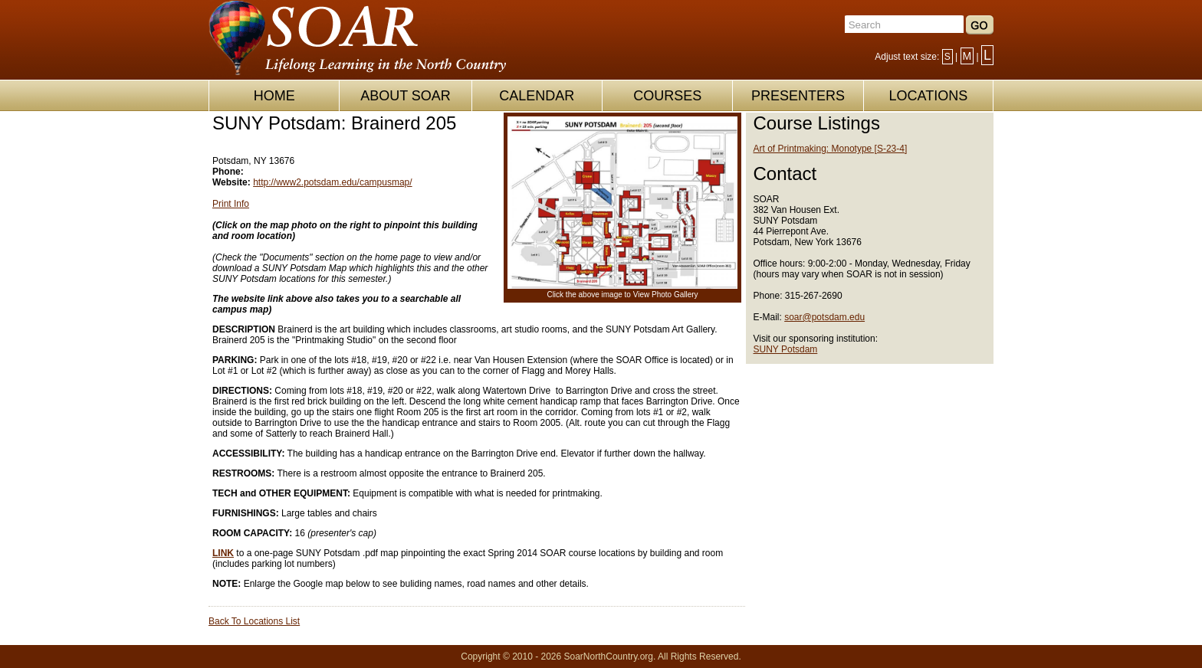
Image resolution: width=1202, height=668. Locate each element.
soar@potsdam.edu (824, 317)
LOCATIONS (927, 95)
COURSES (667, 95)
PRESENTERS (798, 95)
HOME (274, 95)
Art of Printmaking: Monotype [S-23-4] (831, 148)
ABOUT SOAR (405, 95)
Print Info (230, 203)
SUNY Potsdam (786, 349)
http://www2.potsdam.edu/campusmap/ (332, 182)
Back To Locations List (254, 621)
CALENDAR (536, 95)
